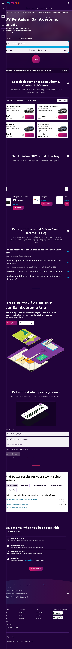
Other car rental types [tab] (45, 490)
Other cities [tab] (30, 490)
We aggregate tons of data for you (40, 598)
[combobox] (15, 40)
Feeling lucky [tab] (33, 494)
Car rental (11, 12)
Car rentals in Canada (22, 12)
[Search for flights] (3, 9)
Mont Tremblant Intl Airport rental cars (23, 512)
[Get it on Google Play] (59, 617)
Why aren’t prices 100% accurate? (40, 602)
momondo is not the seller (40, 595)
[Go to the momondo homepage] (13, 3)
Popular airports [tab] (18, 490)
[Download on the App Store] (59, 622)
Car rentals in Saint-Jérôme (50, 12)
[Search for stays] (3, 12)
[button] (3, 3)
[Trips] (3, 26)
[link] (33, 119)
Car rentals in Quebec (35, 12)
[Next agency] (66, 191)
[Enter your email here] (41, 449)
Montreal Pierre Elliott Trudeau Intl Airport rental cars (27, 504)
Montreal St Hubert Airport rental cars (23, 509)
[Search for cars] (3, 16)
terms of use (33, 462)
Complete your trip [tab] (19, 494)
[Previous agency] (12, 191)
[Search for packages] (3, 20)
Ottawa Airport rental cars (19, 506)
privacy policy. (42, 462)
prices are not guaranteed (50, 589)
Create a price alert (36, 565)
